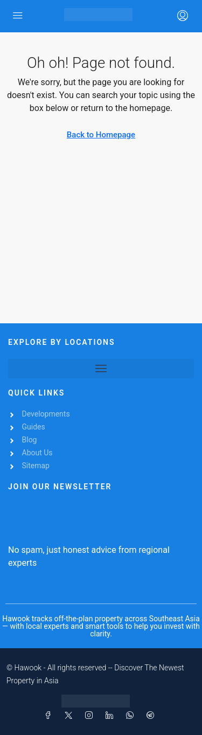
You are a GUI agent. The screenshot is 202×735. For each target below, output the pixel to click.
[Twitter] (70, 715)
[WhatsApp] (132, 715)
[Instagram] (91, 715)
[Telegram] (152, 715)
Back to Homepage (101, 135)
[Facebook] (50, 715)
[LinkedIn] (111, 715)
